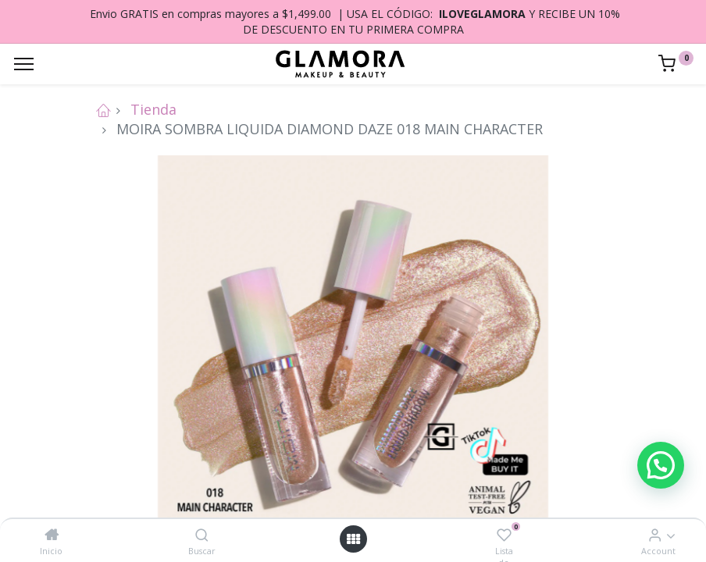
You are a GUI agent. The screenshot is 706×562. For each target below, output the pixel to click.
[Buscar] (201, 534)
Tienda (153, 109)
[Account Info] (654, 534)
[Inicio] (52, 534)
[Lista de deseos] (504, 534)
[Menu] (23, 64)
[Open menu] (353, 539)
